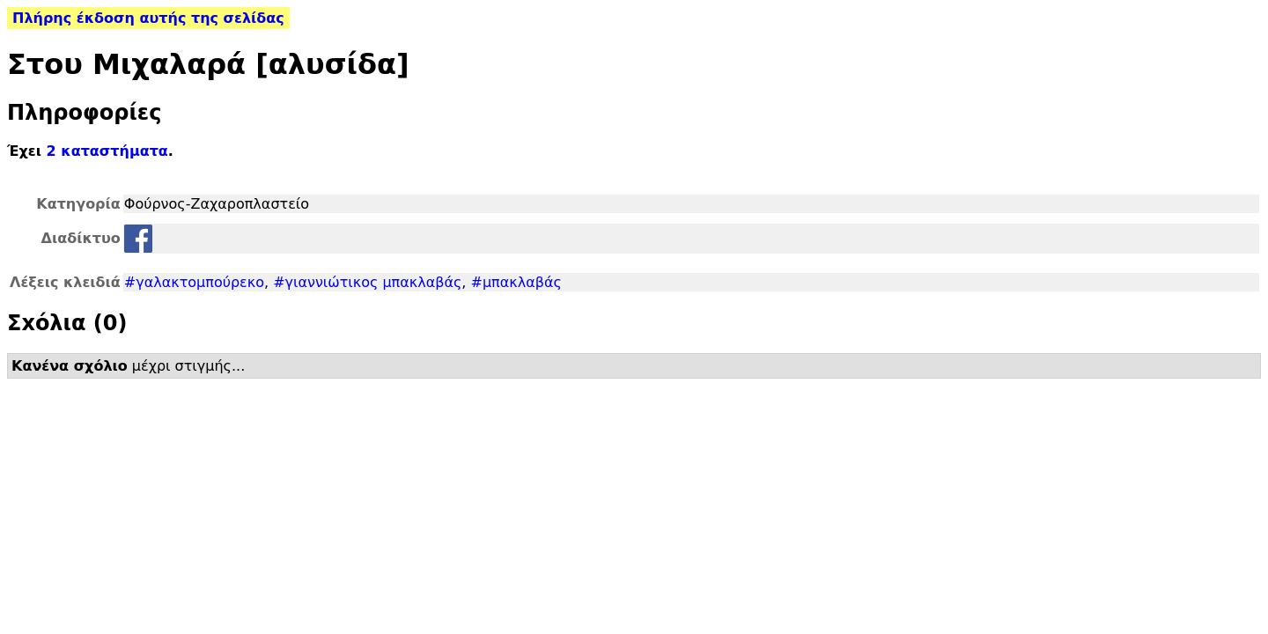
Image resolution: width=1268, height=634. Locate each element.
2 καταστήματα (107, 151)
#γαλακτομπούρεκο (194, 282)
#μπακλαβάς (516, 282)
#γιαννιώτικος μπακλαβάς (367, 282)
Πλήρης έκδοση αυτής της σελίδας (148, 18)
